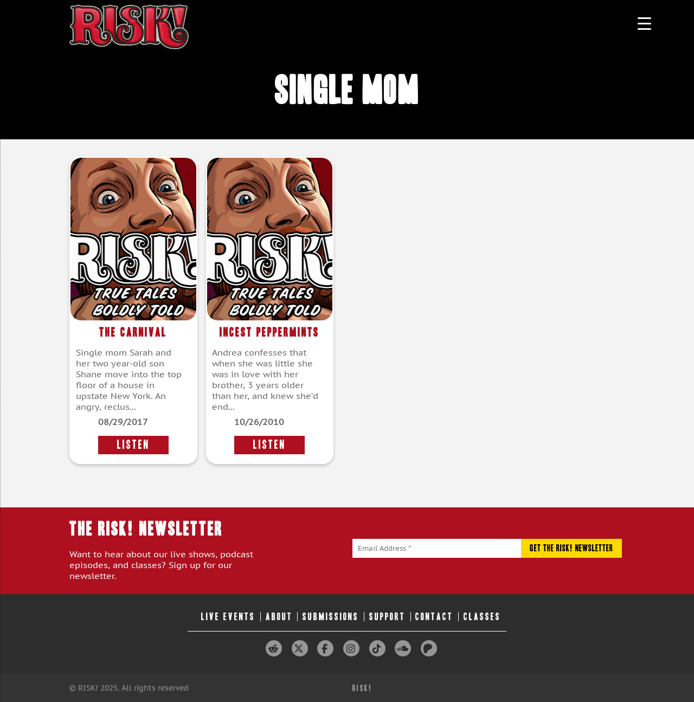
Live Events (228, 616)
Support (387, 616)
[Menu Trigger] (644, 23)
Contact (434, 616)
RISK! (362, 688)
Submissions (331, 616)
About (279, 616)
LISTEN (133, 444)
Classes (482, 616)
